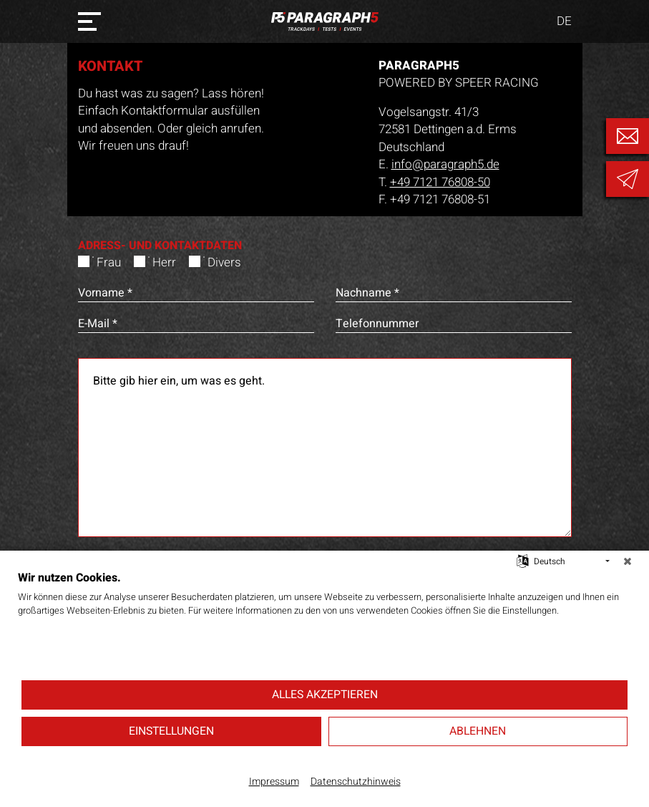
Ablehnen (477, 731)
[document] (324, 624)
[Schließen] (627, 561)
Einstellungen (171, 731)
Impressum (274, 782)
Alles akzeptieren (325, 694)
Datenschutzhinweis (356, 782)
